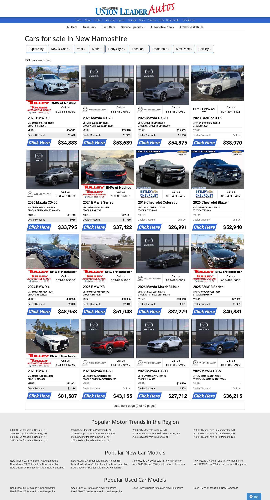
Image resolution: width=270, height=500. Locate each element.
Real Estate (173, 20)
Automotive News (162, 27)
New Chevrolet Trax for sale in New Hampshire (96, 467)
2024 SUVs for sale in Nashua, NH (151, 437)
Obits (142, 20)
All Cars (72, 27)
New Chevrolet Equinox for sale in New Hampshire (37, 467)
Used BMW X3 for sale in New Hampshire (32, 488)
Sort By (205, 49)
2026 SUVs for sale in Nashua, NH (28, 430)
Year (81, 49)
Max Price (184, 49)
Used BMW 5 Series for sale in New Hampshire (96, 491)
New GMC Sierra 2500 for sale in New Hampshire (220, 464)
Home (78, 20)
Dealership (160, 49)
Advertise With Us (191, 27)
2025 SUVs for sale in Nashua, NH (28, 437)
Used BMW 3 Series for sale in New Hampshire (157, 488)
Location (139, 49)
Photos (151, 20)
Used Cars (108, 27)
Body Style (116, 49)
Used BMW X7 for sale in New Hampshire (32, 491)
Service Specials (133, 27)
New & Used (60, 49)
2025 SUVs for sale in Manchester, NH (214, 433)
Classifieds (188, 20)
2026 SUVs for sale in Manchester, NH (214, 430)
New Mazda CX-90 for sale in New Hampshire (218, 460)
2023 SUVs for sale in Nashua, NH (28, 440)
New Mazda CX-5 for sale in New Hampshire (34, 460)
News (88, 20)
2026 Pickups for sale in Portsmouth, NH (93, 433)
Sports (122, 20)
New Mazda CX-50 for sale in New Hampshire (96, 460)
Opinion (132, 20)
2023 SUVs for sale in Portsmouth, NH (214, 437)
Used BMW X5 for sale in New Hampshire (93, 488)
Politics (98, 20)
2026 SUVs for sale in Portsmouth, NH (91, 430)
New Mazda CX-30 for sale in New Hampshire (157, 460)
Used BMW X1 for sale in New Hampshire (216, 488)
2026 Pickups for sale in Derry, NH (28, 433)
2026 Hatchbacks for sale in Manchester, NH (156, 433)
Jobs (161, 20)
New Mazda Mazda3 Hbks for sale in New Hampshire (99, 464)
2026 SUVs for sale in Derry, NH (149, 430)
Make (97, 49)
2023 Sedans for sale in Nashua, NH (90, 440)
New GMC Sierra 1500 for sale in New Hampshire (159, 464)
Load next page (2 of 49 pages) (135, 405)
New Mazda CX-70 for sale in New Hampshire (34, 464)
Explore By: (36, 49)
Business (110, 20)
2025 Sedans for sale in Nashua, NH (90, 437)
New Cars (89, 27)
